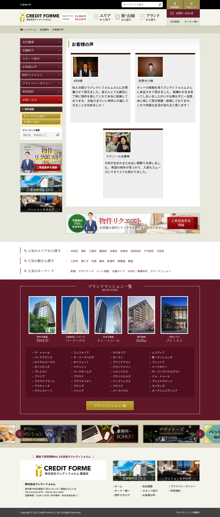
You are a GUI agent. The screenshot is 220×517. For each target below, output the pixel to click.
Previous (20, 434)
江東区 (93, 251)
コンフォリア (81, 352)
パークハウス (120, 390)
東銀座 (121, 261)
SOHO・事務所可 (138, 271)
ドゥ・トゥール (161, 376)
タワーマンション (160, 271)
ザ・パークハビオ (84, 357)
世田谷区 (136, 251)
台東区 (114, 251)
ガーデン (118, 357)
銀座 (130, 261)
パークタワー (159, 367)
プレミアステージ (162, 381)
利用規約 (175, 490)
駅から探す (32, 122)
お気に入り (191, 4)
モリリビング (42, 367)
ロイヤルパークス (44, 362)
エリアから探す (34, 116)
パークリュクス (122, 381)
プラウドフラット (44, 381)
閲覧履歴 (175, 4)
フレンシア (158, 362)
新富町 (111, 261)
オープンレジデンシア (164, 390)
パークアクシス (43, 357)
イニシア (79, 390)
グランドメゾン (122, 367)
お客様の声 (148, 495)
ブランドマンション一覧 (113, 405)
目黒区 (124, 251)
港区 (83, 251)
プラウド (79, 376)
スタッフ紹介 (150, 490)
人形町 (74, 261)
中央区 (74, 251)
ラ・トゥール (42, 352)
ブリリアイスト (122, 362)
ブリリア (39, 376)
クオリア (118, 386)
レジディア (158, 352)
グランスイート (43, 390)
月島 (93, 261)
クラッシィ (80, 367)
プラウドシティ (82, 381)
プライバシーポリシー (183, 486)
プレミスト (40, 371)
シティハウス (120, 371)
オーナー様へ (122, 490)
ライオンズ (158, 386)
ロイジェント (81, 362)
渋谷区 (160, 251)
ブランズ (79, 386)
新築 (73, 271)
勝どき (85, 261)
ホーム (118, 486)
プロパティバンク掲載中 (188, 512)
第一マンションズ (162, 357)
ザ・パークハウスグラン (166, 371)
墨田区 (103, 251)
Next (200, 434)
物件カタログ (122, 495)
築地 (101, 261)
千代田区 (149, 251)
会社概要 (147, 486)
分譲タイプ (118, 271)
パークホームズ (83, 371)
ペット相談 (102, 271)
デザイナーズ (86, 271)
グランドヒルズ (122, 376)
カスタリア (119, 352)
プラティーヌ (42, 386)
